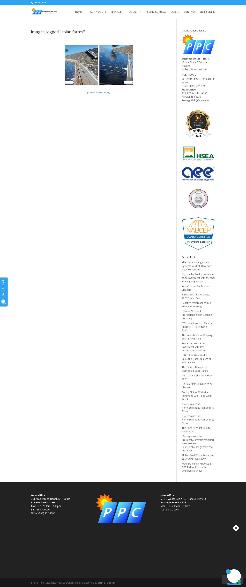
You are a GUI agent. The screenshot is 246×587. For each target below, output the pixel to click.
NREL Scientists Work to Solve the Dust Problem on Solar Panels (197, 359)
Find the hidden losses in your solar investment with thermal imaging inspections (198, 278)
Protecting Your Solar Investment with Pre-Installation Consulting (194, 347)
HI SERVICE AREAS (156, 12)
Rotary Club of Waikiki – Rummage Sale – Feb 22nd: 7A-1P (197, 396)
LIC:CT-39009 (207, 12)
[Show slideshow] (98, 92)
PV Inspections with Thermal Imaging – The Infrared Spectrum (197, 326)
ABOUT (133, 12)
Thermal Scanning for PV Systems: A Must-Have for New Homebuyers (196, 266)
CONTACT (190, 12)
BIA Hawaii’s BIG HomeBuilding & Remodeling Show (198, 407)
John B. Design (106, 582)
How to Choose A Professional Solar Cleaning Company (197, 315)
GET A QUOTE (98, 12)
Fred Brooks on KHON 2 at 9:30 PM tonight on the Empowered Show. (197, 467)
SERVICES (116, 12)
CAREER (174, 12)
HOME (78, 12)
